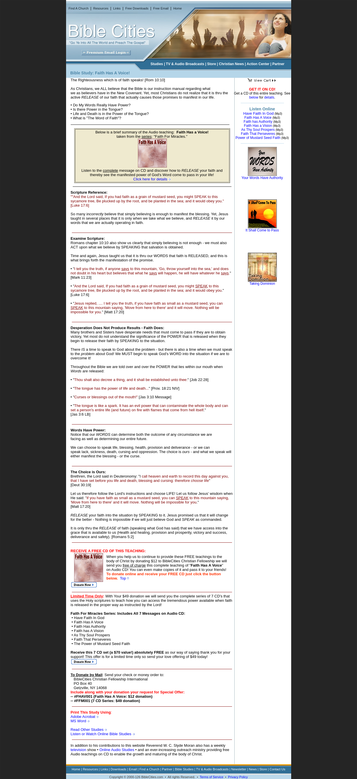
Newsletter (238, 769)
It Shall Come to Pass (262, 230)
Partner (278, 64)
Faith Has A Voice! (112, 73)
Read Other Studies (89, 729)
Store (211, 64)
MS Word (79, 721)
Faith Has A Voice (258, 118)
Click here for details (152, 179)
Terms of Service (211, 777)
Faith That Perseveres (258, 134)
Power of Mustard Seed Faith (257, 138)
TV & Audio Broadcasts (185, 64)
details (269, 97)
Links (117, 8)
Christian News (231, 64)
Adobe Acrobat (85, 716)
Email (133, 769)
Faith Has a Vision (258, 126)
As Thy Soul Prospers (258, 130)
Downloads (118, 769)
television (78, 750)
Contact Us (277, 769)
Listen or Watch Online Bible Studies (103, 734)
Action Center (258, 64)
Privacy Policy (238, 777)
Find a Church (149, 769)
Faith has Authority (258, 122)
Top (124, 578)
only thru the (96, 528)
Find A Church (79, 8)
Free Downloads (136, 8)
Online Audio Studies (116, 750)
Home (177, 8)
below (253, 97)
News (253, 769)
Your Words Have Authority (262, 178)
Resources (101, 8)
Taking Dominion (262, 284)
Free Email (161, 8)
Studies (156, 64)
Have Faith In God (258, 113)
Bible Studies (184, 769)
